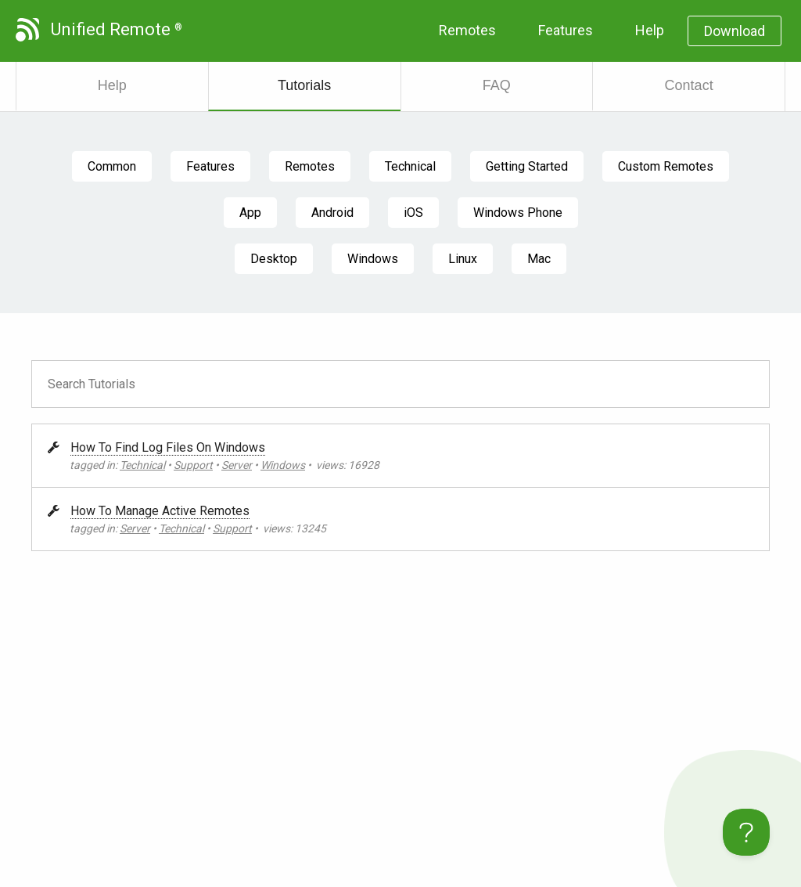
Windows (372, 258)
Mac (539, 258)
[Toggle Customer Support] (746, 832)
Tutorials (304, 85)
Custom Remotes (665, 166)
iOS (413, 212)
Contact (689, 85)
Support (193, 465)
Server (236, 465)
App (250, 212)
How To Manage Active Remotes (160, 510)
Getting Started (527, 166)
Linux (462, 258)
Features (565, 30)
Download (734, 31)
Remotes (467, 30)
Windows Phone (517, 212)
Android (332, 212)
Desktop (273, 258)
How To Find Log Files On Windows (167, 447)
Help (649, 30)
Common (112, 166)
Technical (410, 166)
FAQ (497, 85)
